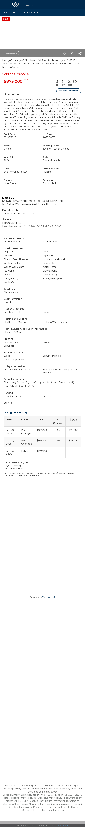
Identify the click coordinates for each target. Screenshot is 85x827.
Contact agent (11, 53)
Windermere (61, 825)
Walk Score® (48, 597)
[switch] (64, 53)
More (29, 5)
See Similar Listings (69, 91)
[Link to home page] (15, 4)
